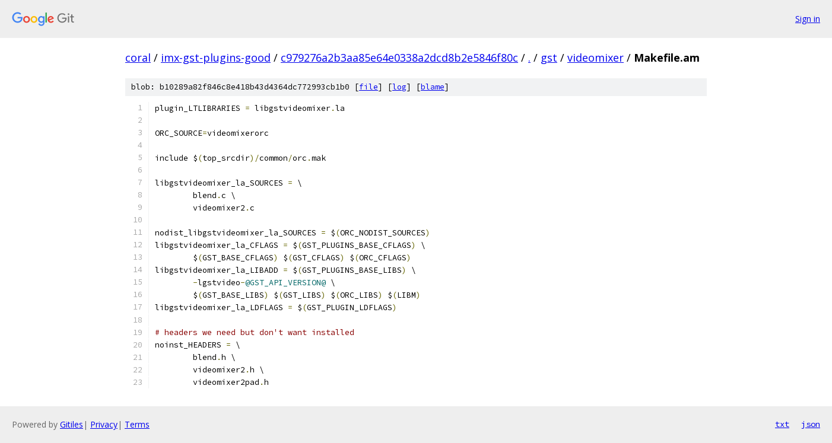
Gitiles (71, 424)
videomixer (595, 57)
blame (432, 87)
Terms (137, 424)
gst (549, 57)
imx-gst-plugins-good (216, 57)
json (810, 424)
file (368, 87)
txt (782, 424)
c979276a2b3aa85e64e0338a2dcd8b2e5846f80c (399, 57)
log (399, 87)
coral (138, 57)
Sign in (807, 18)
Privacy (104, 424)
